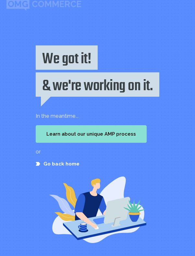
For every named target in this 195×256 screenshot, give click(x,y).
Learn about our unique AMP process (91, 134)
